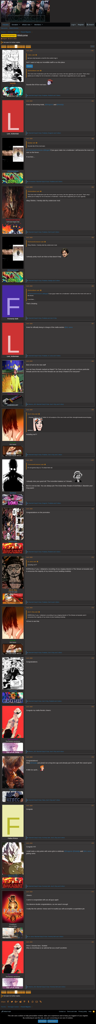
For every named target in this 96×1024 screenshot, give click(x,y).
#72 (93, 557)
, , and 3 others (44, 95)
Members (37, 25)
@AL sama (69, 327)
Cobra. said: (31, 55)
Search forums (13, 28)
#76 (93, 757)
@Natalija (60, 104)
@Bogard (46, 150)
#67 (93, 323)
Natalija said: (31, 143)
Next (28, 46)
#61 (93, 50)
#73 (93, 607)
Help (90, 1011)
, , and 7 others (44, 800)
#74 (93, 658)
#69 (93, 410)
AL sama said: (32, 561)
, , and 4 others (45, 133)
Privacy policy (83, 1011)
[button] (20, 25)
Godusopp (13, 691)
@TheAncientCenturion (34, 150)
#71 (93, 509)
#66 (93, 286)
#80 (93, 942)
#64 (93, 187)
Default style (6, 1011)
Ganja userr (12, 541)
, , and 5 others (44, 232)
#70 (93, 460)
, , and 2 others (44, 280)
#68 (93, 361)
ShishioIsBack (12, 171)
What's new (26, 25)
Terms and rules (72, 1011)
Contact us (62, 1011)
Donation (15, 25)
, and (43, 318)
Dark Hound (12, 876)
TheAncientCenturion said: (36, 242)
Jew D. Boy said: (33, 414)
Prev (4, 46)
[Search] (90, 25)
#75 (93, 706)
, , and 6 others (45, 181)
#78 (93, 843)
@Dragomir (49, 104)
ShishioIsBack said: (34, 70)
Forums (6, 25)
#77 (93, 805)
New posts (4, 28)
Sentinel (13, 493)
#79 (93, 892)
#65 (93, 237)
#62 (93, 101)
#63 (93, 138)
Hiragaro (13, 790)
